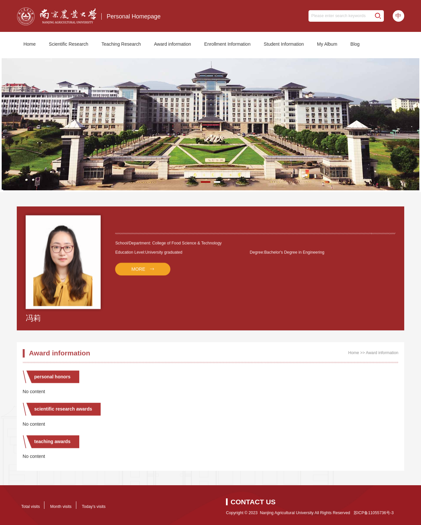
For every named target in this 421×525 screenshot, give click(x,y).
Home (29, 44)
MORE (138, 272)
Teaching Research (121, 44)
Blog (354, 44)
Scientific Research (68, 44)
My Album (327, 44)
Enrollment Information (227, 44)
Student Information (284, 44)
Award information (172, 44)
